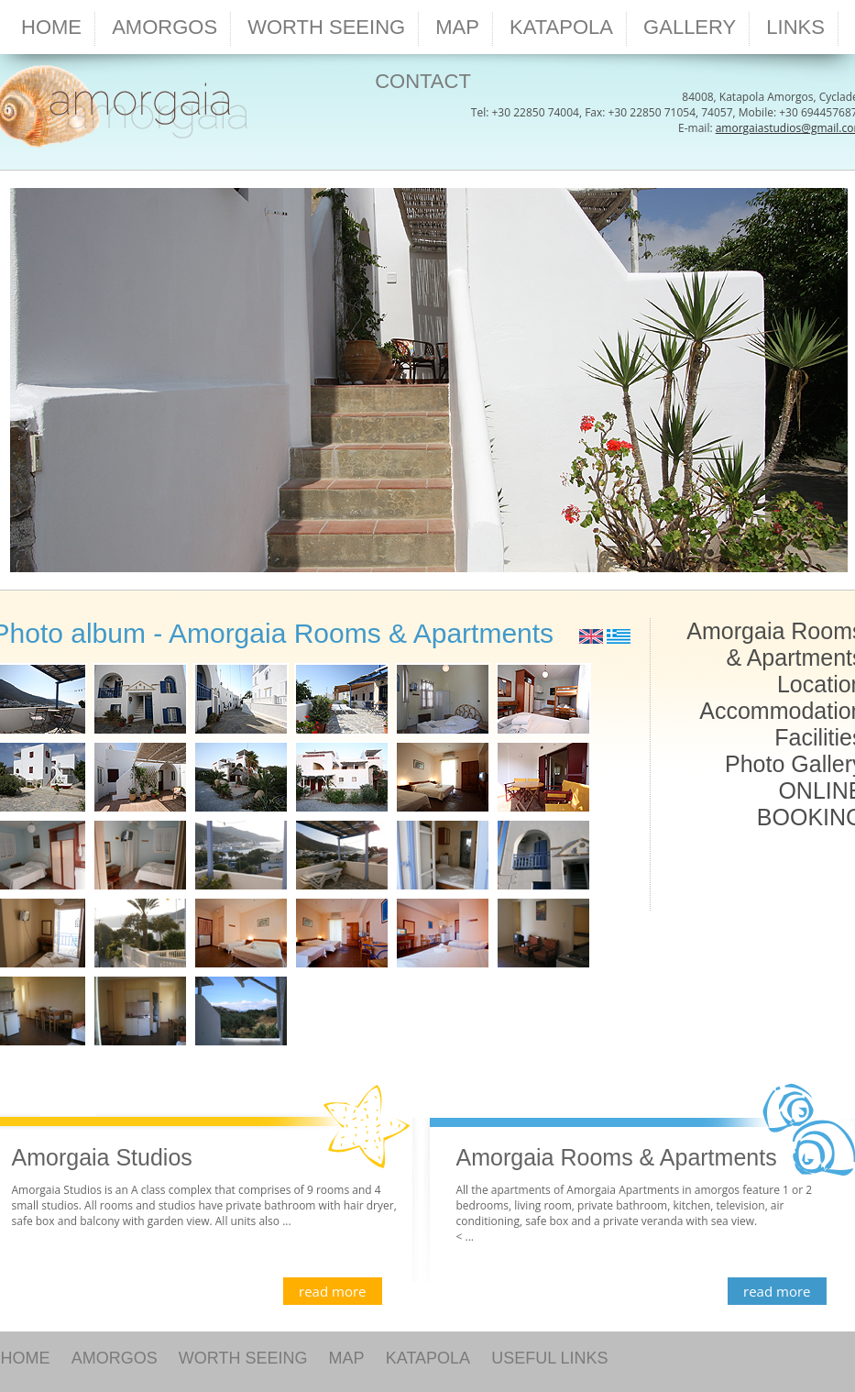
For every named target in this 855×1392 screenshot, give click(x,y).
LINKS (795, 27)
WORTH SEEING (243, 1358)
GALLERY (689, 27)
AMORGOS (114, 1358)
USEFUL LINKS (549, 1358)
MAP (347, 1358)
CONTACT (423, 81)
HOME (51, 27)
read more (332, 1291)
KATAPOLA (428, 1358)
